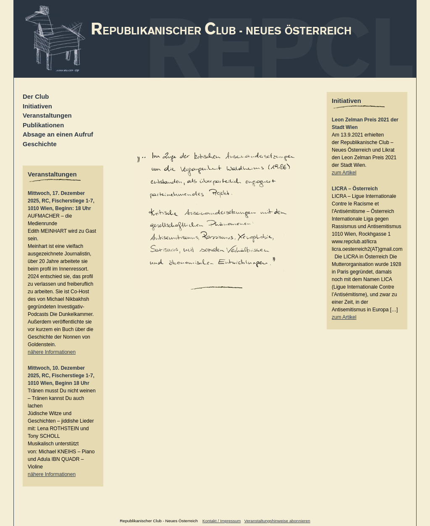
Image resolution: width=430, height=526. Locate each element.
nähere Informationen (52, 352)
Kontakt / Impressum (221, 520)
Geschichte (40, 143)
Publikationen (43, 125)
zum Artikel (344, 173)
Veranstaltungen (47, 115)
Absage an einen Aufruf (58, 134)
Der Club (36, 96)
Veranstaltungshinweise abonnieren (277, 520)
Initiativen (37, 106)
